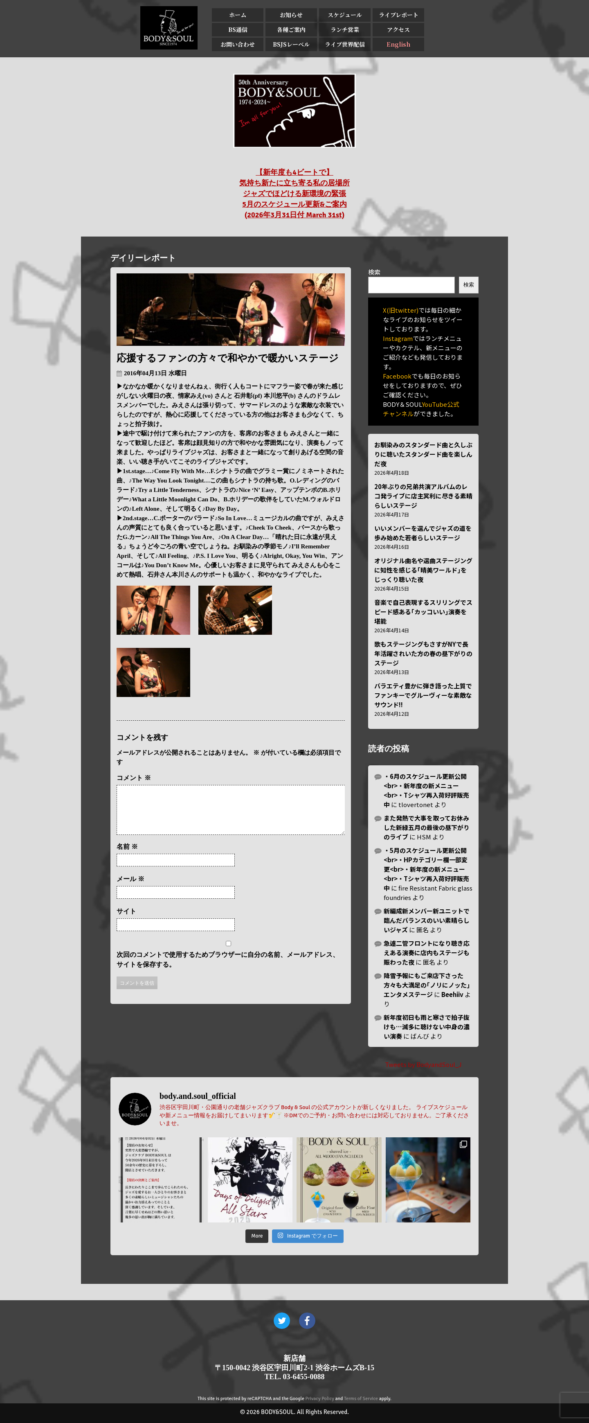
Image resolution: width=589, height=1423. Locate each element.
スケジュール (345, 15)
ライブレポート (398, 15)
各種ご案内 (291, 29)
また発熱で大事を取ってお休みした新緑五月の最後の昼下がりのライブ (427, 827)
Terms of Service (361, 1399)
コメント (134, 777)
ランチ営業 (344, 29)
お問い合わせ (237, 44)
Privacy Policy (320, 1399)
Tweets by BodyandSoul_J (423, 1064)
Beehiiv (452, 994)
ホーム (237, 15)
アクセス (398, 29)
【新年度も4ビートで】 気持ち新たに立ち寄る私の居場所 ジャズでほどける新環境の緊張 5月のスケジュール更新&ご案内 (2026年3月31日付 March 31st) (294, 193)
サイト (126, 921)
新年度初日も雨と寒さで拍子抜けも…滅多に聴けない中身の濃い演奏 (427, 1026)
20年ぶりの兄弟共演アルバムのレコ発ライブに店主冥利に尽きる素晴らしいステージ (423, 496)
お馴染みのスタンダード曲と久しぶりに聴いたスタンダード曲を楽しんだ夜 (423, 454)
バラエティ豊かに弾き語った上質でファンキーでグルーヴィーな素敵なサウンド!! (423, 695)
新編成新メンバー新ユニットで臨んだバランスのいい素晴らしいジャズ (427, 920)
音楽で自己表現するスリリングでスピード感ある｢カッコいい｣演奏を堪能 (423, 611)
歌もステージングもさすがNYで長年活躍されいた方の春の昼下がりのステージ (423, 653)
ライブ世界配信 (345, 44)
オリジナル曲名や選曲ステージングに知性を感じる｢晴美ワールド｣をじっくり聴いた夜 (423, 570)
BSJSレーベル (291, 44)
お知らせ (291, 15)
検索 (374, 272)
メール (130, 888)
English (398, 44)
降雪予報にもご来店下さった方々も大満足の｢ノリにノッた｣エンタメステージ (427, 985)
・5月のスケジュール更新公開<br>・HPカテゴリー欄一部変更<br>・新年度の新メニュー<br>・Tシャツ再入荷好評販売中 (426, 869)
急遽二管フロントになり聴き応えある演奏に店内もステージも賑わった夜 (427, 952)
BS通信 (237, 29)
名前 (127, 856)
